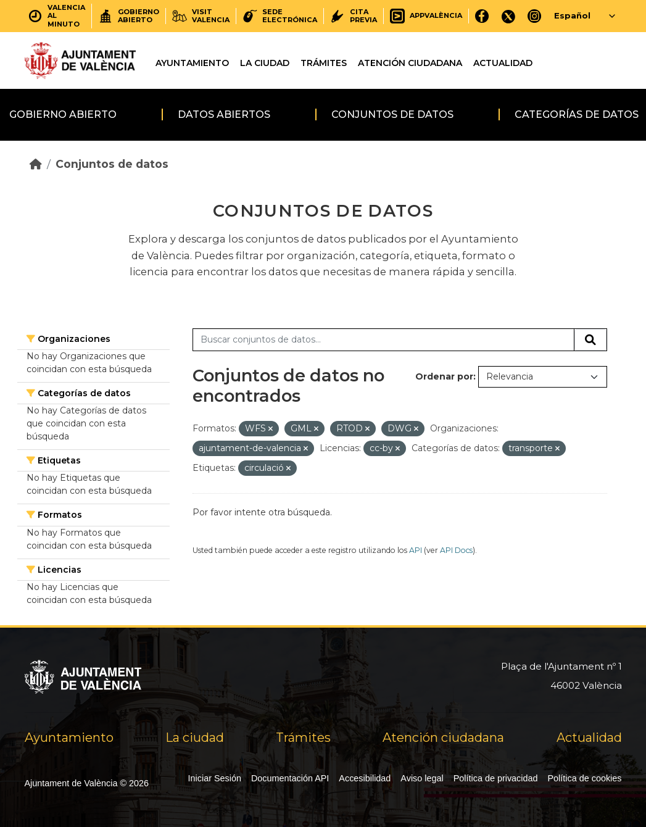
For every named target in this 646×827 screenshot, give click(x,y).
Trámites (323, 63)
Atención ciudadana (410, 63)
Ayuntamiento (192, 63)
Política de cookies (585, 778)
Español (572, 15)
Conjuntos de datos (392, 114)
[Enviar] (590, 340)
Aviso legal (421, 778)
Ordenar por (444, 376)
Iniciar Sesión (214, 778)
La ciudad (264, 63)
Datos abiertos (224, 114)
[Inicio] (36, 163)
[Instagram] (534, 15)
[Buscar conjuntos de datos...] (383, 340)
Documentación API (290, 778)
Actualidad (502, 63)
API (415, 550)
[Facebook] (482, 15)
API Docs (456, 550)
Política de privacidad (495, 778)
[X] (508, 15)
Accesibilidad (365, 778)
